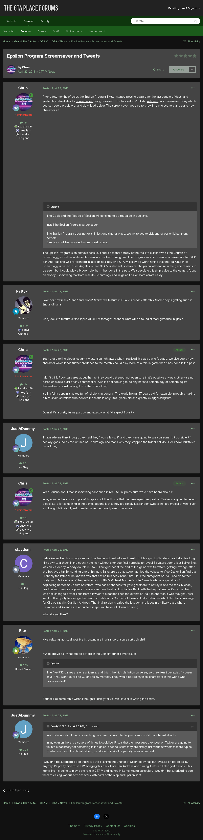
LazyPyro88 (25, 126)
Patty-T (22, 291)
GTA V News (47, 71)
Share (158, 69)
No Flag (23, 467)
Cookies (129, 825)
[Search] (151, 21)
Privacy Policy (93, 825)
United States (23, 669)
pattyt (25, 329)
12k (23, 122)
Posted (55, 88)
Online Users (74, 31)
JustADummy (23, 429)
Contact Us (113, 825)
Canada (23, 333)
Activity (44, 21)
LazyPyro (25, 130)
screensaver (84, 101)
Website (11, 21)
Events (42, 31)
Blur (22, 631)
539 (24, 665)
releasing (153, 101)
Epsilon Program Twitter (100, 96)
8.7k (23, 463)
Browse (28, 22)
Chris (26, 67)
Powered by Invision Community (101, 834)
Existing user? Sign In (184, 8)
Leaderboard (97, 31)
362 (24, 326)
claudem (23, 549)
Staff (56, 31)
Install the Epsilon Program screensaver (72, 224)
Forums (26, 31)
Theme (74, 825)
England (23, 138)
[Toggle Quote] (48, 206)
